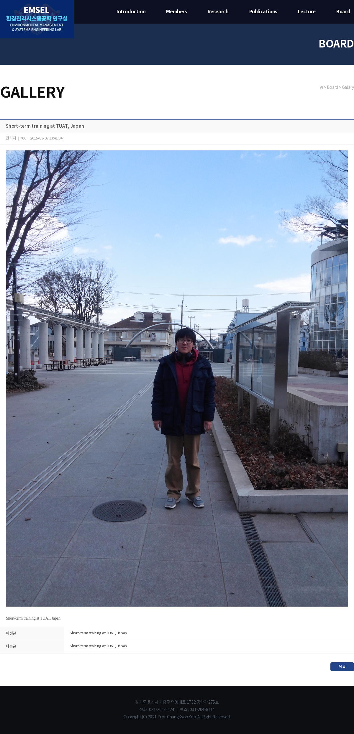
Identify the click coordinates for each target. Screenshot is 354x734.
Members (176, 12)
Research (218, 12)
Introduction (131, 12)
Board (343, 12)
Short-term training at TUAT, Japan (98, 633)
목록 (342, 666)
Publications (263, 12)
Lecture (307, 12)
